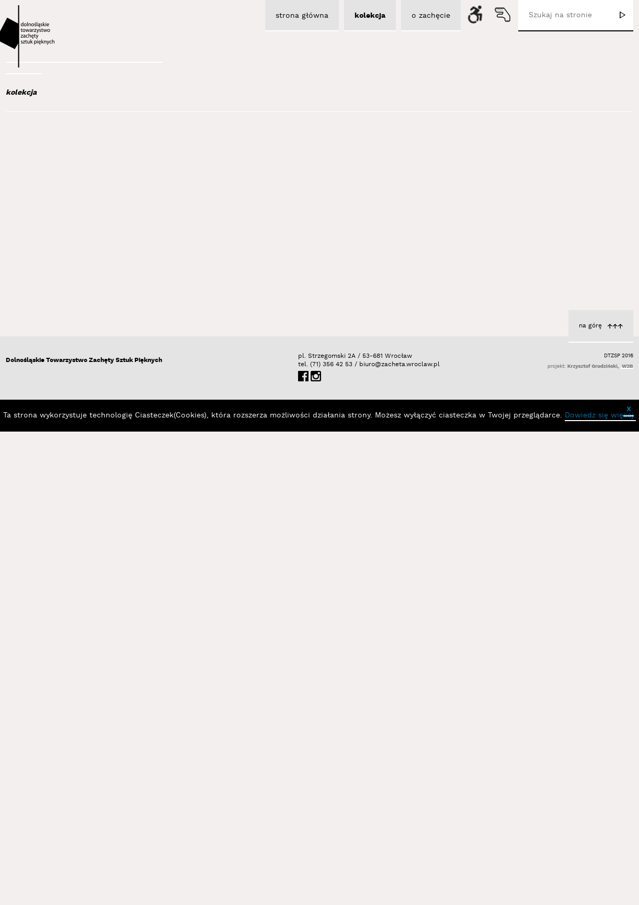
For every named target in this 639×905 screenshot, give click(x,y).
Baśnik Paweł (58, 304)
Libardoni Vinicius (155, 543)
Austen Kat (53, 210)
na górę (590, 799)
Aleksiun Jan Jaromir (69, 196)
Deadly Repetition (155, 532)
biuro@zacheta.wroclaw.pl (364, 838)
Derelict (602, 449)
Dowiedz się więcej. (600, 888)
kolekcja (21, 92)
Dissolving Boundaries (362, 258)
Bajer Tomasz (57, 262)
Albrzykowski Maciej (68, 182)
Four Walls (383, 449)
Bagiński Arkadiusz (64, 248)
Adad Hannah (57, 168)
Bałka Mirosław (60, 276)
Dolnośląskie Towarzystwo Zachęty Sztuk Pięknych (84, 834)
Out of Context (160, 723)
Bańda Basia (57, 290)
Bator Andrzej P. (63, 318)
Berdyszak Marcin (66, 347)
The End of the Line (580, 258)
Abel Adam (51, 154)
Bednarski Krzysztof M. (75, 333)
